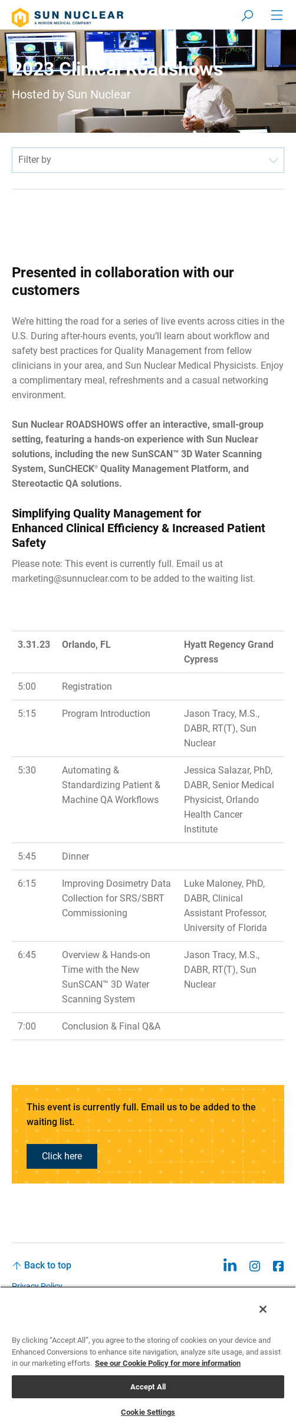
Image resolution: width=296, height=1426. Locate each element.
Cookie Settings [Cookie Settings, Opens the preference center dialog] (148, 1412)
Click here (62, 1156)
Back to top (47, 1265)
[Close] (263, 1309)
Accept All (148, 1386)
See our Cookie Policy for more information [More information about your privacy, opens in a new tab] (168, 1363)
